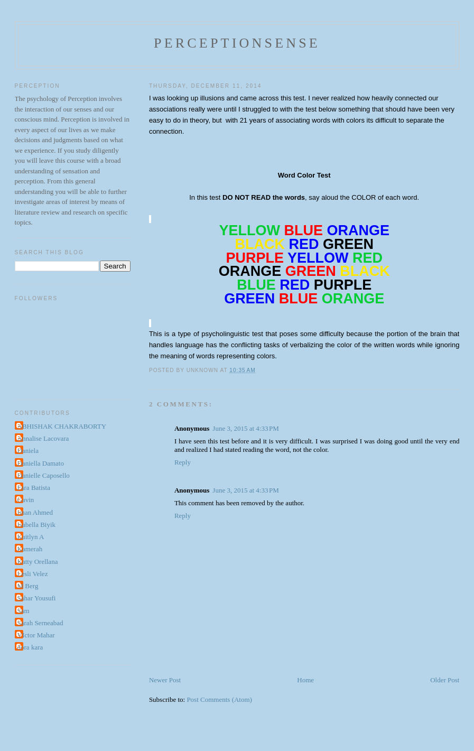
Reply (182, 462)
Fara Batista (33, 488)
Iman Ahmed (35, 512)
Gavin (25, 500)
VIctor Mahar (36, 635)
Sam (23, 611)
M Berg (28, 586)
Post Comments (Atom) (219, 699)
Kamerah (30, 549)
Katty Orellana (37, 561)
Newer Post (165, 680)
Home (305, 680)
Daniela (28, 451)
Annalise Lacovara (43, 438)
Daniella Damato (40, 463)
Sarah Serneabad (40, 623)
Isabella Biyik (36, 525)
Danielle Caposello (43, 475)
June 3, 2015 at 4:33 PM (245, 428)
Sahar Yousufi (36, 598)
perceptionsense (237, 43)
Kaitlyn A (30, 537)
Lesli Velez (32, 574)
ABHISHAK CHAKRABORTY (62, 426)
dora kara (30, 647)
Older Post (444, 680)
